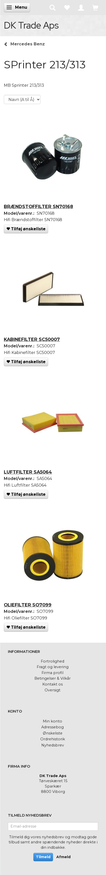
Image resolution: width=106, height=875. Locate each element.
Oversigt (52, 690)
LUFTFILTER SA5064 (28, 472)
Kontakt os (52, 684)
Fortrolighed (52, 661)
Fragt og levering (53, 667)
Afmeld (63, 857)
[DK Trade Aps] (31, 25)
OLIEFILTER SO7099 (27, 604)
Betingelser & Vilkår (52, 678)
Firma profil (52, 672)
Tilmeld (43, 857)
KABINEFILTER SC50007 (32, 339)
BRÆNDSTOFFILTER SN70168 (38, 206)
